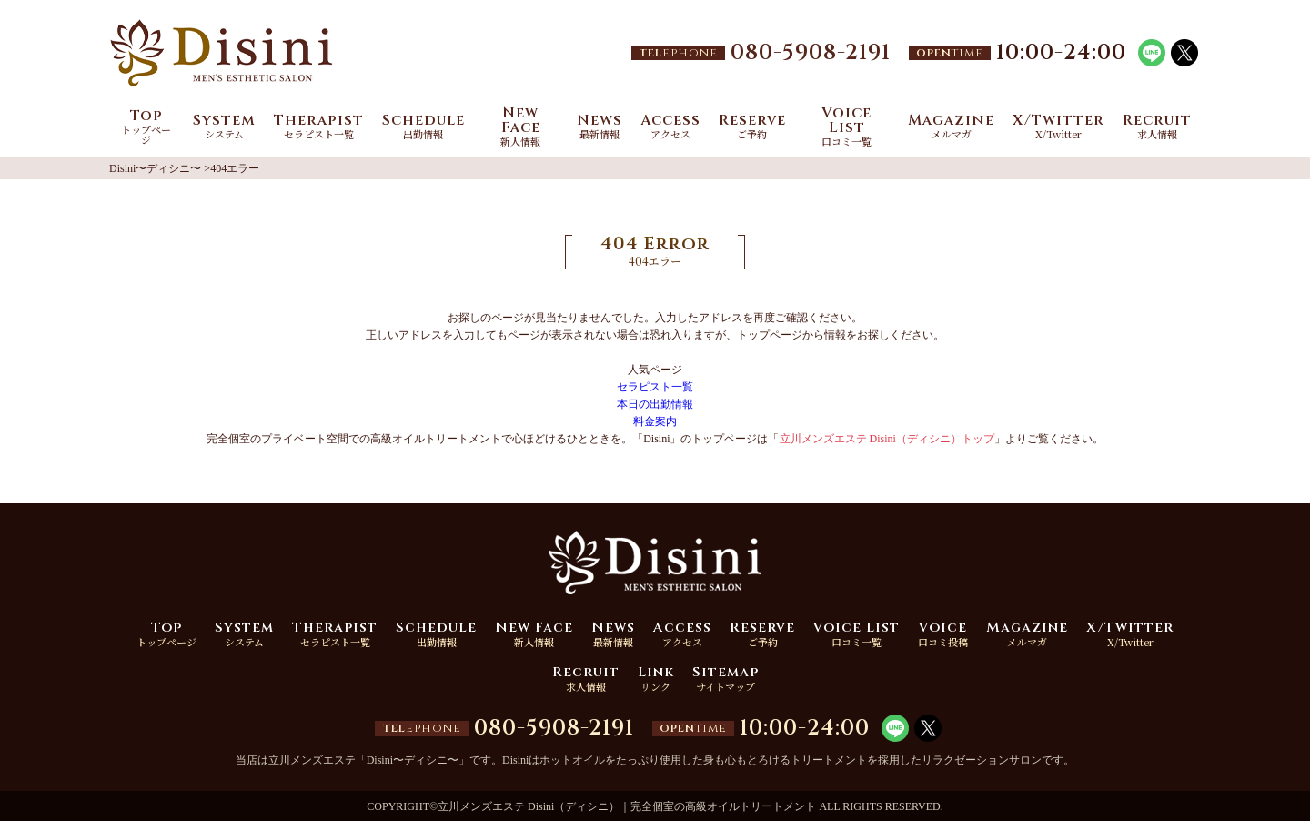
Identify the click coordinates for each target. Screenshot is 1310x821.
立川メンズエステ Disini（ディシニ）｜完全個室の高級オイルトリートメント (627, 806)
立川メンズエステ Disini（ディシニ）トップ (887, 438)
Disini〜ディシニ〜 (155, 168)
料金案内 (655, 421)
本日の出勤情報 (655, 404)
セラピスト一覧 (655, 386)
